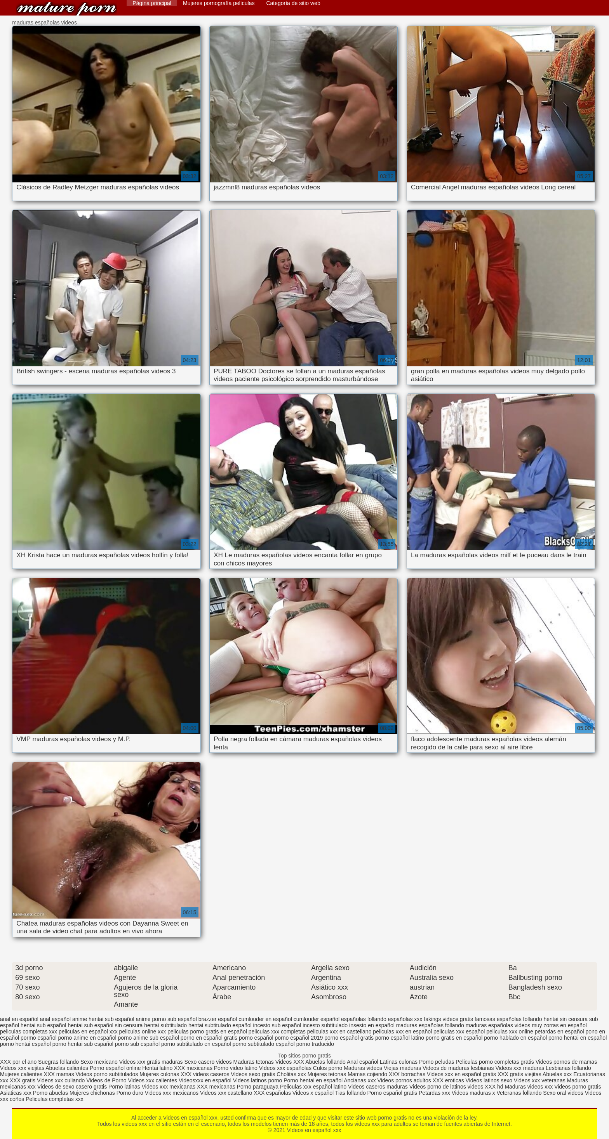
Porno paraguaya (258, 1087)
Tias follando (351, 1093)
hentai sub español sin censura (105, 1025)
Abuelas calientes (66, 1068)
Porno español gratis (393, 1093)
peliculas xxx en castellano (339, 1031)
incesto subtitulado (325, 1025)
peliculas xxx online (509, 1031)
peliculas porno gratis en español (207, 1031)
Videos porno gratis (577, 1087)
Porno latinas (125, 1087)
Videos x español (313, 1093)
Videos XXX (289, 1062)
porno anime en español (87, 1038)
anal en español (19, 1019)
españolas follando (363, 1019)
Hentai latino (157, 1068)
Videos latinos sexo (489, 1080)
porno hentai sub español (82, 1044)
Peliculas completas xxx (55, 1099)
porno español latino (399, 1038)
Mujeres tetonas (327, 1074)
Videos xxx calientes (152, 1080)
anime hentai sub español (103, 1019)
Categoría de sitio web (293, 3)
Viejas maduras (402, 1068)
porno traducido (315, 1044)
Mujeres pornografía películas (218, 3)
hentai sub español (43, 1025)
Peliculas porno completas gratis (495, 1062)
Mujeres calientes (21, 1074)
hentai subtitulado (165, 1025)
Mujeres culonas (159, 1074)
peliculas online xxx (142, 1031)
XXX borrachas (407, 1074)
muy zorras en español (559, 1025)
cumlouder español (316, 1019)
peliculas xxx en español (402, 1031)
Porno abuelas (50, 1093)
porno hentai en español (577, 1038)
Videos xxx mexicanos (172, 1093)
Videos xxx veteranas (540, 1080)
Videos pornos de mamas (566, 1062)
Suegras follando (59, 1062)
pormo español (39, 1038)
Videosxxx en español (205, 1080)
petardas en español (559, 1031)
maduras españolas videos (498, 1025)
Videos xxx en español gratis (461, 1074)
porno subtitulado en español (196, 1044)
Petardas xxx (435, 1093)
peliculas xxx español (459, 1031)
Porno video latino (236, 1068)
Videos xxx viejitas (22, 1068)
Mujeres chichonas (92, 1093)
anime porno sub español (166, 1019)
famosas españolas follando (508, 1019)
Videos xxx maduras (519, 1068)
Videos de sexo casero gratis (72, 1087)
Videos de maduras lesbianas (459, 1068)
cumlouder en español (265, 1019)
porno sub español (137, 1044)
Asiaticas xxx (15, 1093)
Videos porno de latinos (437, 1087)
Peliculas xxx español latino (313, 1087)
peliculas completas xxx (28, 1031)
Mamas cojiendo (367, 1074)
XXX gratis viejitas (519, 1074)
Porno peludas (436, 1062)
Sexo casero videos (207, 1062)
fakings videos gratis (448, 1019)
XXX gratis (22, 1080)
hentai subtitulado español (220, 1025)
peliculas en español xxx (88, 1031)
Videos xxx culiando (61, 1080)
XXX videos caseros (206, 1074)
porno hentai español (25, 1044)
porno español (256, 1038)
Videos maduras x (473, 1093)
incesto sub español (277, 1025)
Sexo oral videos (564, 1093)
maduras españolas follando (430, 1025)
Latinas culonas (399, 1062)
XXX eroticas (448, 1080)
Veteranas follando (518, 1093)
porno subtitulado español (264, 1044)
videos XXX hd (485, 1087)
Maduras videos (363, 1068)
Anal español (362, 1062)
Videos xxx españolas (285, 1068)
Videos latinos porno (257, 1080)
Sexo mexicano (99, 1062)
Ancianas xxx (360, 1080)
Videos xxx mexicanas (168, 1087)
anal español (55, 1019)
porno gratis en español (454, 1038)
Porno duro (131, 1093)
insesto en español (372, 1025)
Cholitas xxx (291, 1074)
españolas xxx (405, 1019)
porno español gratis (349, 1038)
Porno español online (115, 1068)
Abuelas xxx (557, 1074)
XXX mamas (59, 1074)
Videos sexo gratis (253, 1074)
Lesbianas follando (568, 1068)
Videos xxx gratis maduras (151, 1062)
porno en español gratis (209, 1038)
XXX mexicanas (193, 1068)
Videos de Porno (106, 1080)
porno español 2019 (299, 1038)
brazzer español (217, 1019)
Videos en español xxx (66, 9)
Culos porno (328, 1068)
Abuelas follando (325, 1062)
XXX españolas (272, 1093)
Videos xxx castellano (226, 1093)
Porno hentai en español (313, 1080)
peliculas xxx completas (277, 1031)
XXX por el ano (18, 1062)
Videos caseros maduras (378, 1087)
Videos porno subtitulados (107, 1074)
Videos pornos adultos (404, 1080)
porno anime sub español (148, 1038)
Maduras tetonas (253, 1062)
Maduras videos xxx (529, 1087)
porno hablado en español (515, 1038)
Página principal (151, 3)
